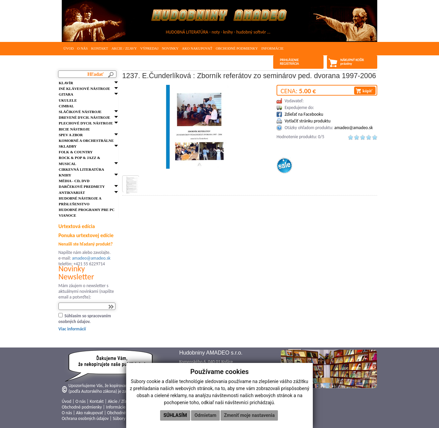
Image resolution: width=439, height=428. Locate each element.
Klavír (66, 83)
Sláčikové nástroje (80, 112)
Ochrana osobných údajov (85, 418)
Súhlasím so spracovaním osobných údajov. (84, 318)
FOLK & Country (76, 152)
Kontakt (99, 48)
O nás (82, 48)
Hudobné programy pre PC (86, 210)
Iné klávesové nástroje (84, 89)
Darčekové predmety (82, 186)
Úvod (68, 48)
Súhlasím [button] (175, 415)
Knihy (65, 175)
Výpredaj (149, 48)
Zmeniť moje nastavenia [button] (249, 415)
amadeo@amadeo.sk (91, 258)
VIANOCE (67, 215)
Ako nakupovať (197, 48)
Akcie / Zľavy (124, 48)
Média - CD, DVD (74, 181)
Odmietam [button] (205, 415)
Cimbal (66, 106)
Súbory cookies (126, 418)
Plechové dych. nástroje (86, 123)
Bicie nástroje (74, 129)
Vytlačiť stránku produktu (308, 121)
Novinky (170, 48)
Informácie (272, 48)
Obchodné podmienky (237, 48)
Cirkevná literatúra (81, 169)
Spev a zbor (71, 135)
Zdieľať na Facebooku (304, 114)
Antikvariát (72, 193)
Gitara (66, 94)
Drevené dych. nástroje (84, 117)
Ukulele (68, 100)
